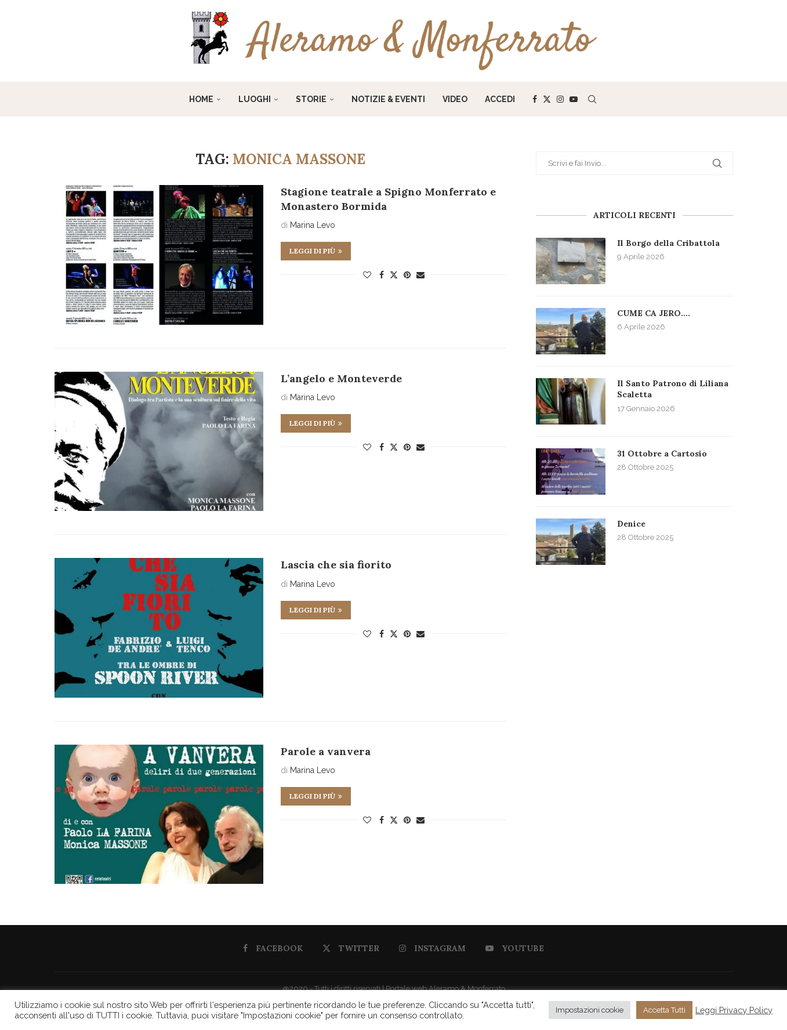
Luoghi (254, 99)
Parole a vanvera (326, 751)
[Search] (592, 99)
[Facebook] (534, 99)
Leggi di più (315, 250)
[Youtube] (574, 99)
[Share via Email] (420, 275)
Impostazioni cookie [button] (589, 1010)
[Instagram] (560, 99)
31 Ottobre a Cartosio (662, 453)
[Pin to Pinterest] (407, 275)
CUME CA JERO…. (653, 313)
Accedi (500, 99)
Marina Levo (312, 225)
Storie (311, 99)
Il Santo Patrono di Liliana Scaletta (672, 389)
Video (455, 99)
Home (201, 99)
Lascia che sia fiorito (336, 564)
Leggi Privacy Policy (734, 1010)
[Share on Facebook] (381, 275)
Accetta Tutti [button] (664, 1010)
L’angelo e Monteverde (341, 378)
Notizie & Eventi (388, 99)
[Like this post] (367, 275)
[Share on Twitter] (394, 275)
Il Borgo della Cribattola (668, 243)
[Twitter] (547, 99)
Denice (631, 523)
